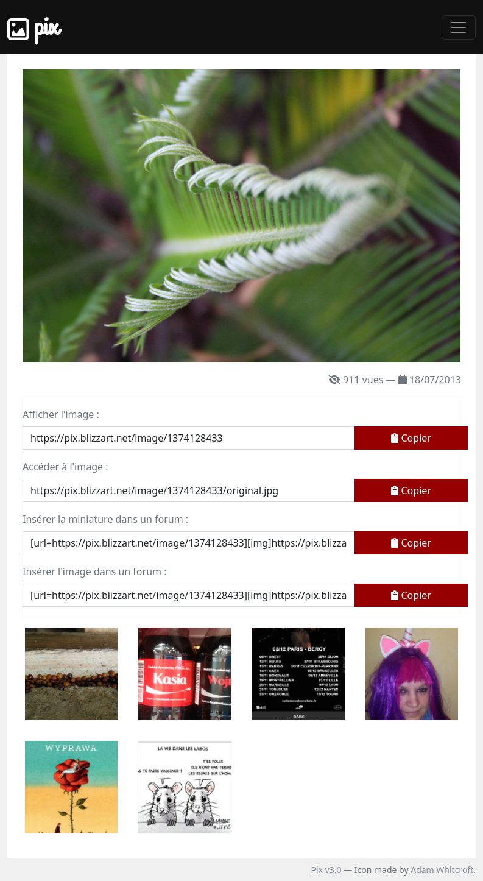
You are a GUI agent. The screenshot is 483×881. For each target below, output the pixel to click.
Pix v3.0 (326, 870)
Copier (411, 438)
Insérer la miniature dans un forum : (105, 519)
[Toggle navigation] (459, 27)
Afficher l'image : (61, 414)
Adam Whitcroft (442, 870)
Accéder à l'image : (65, 466)
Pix (32, 27)
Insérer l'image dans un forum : (94, 571)
